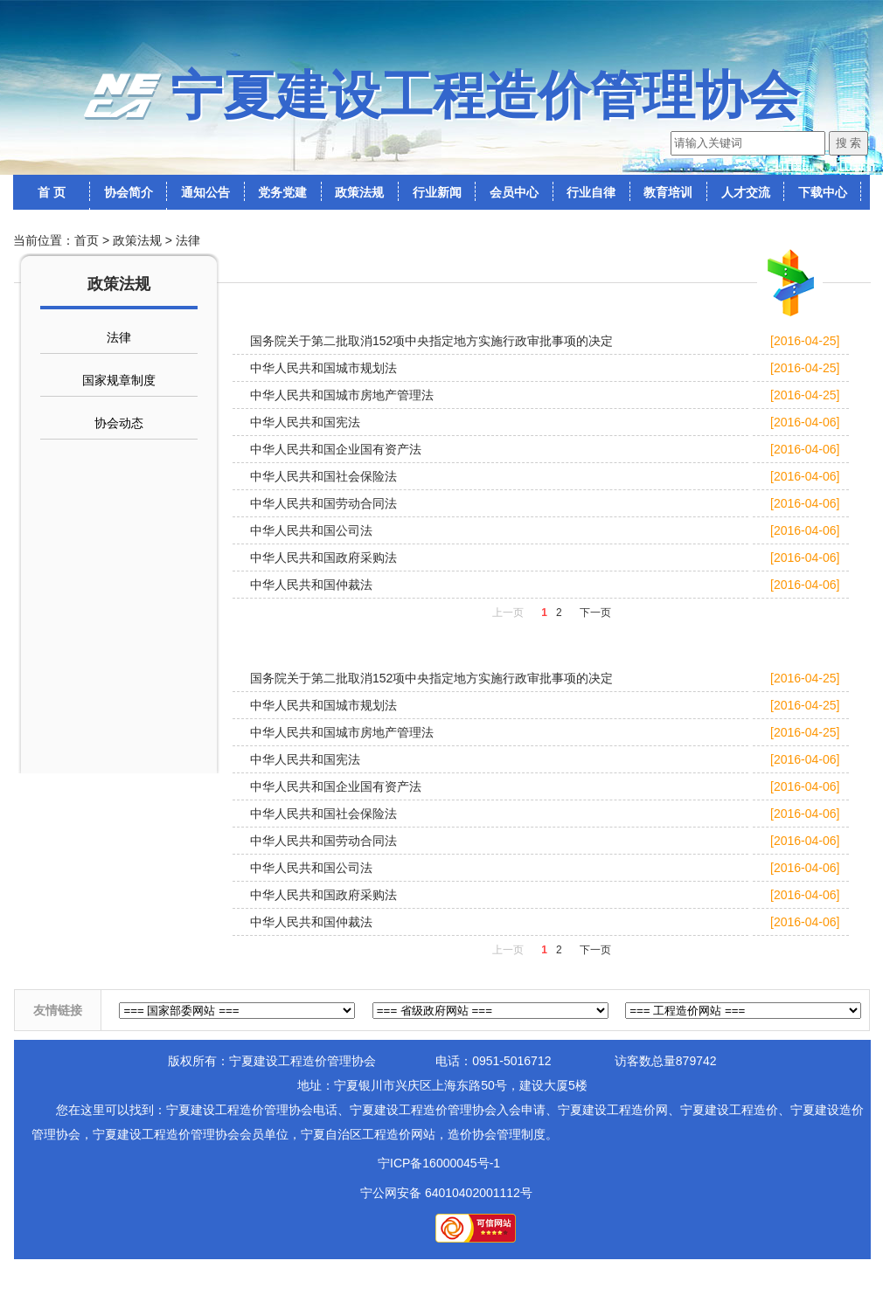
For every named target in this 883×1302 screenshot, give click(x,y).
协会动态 (118, 423)
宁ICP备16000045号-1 (439, 1163)
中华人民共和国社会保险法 (323, 476)
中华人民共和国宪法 (305, 422)
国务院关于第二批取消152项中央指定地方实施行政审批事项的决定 (431, 341)
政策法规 (137, 240)
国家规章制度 (119, 380)
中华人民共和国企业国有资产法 (335, 449)
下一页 (595, 612)
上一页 (508, 612)
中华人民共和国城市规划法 (323, 368)
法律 (188, 240)
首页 (86, 240)
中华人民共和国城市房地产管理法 (342, 395)
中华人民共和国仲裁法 (311, 585)
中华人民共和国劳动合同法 (323, 503)
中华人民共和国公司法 (311, 530)
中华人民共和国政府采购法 (323, 557)
